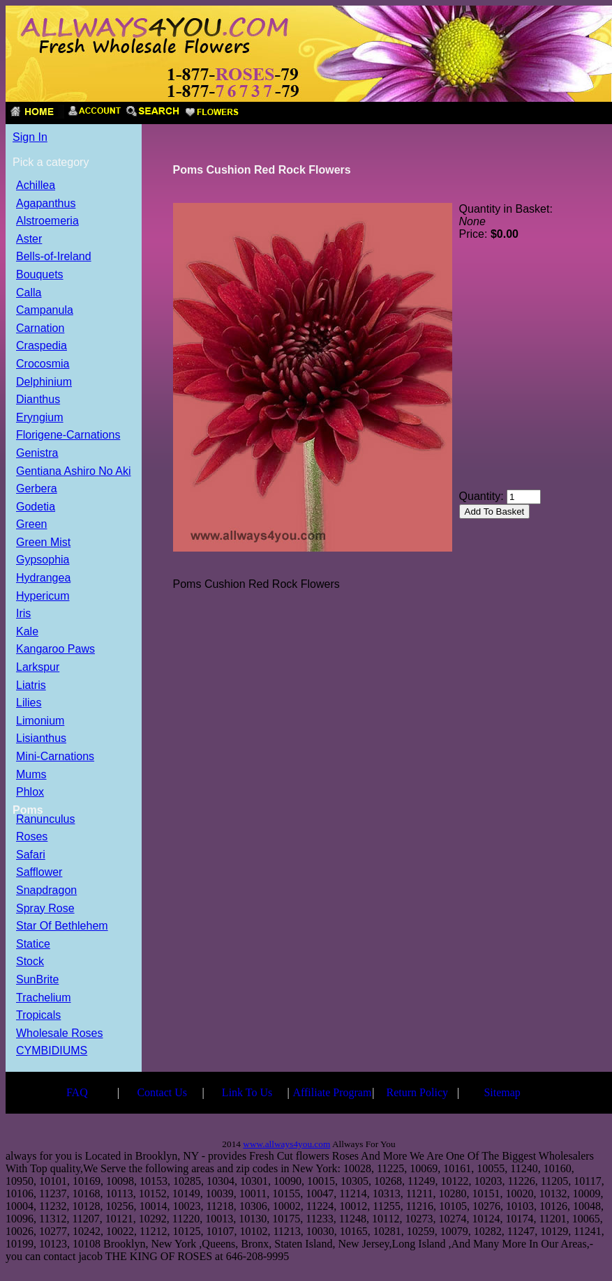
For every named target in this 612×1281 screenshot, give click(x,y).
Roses (31, 837)
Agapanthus (45, 204)
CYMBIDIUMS (51, 1051)
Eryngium (40, 418)
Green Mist (43, 542)
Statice (33, 944)
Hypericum (42, 596)
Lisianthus (41, 738)
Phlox (30, 792)
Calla (28, 293)
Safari (30, 855)
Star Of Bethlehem (62, 926)
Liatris (31, 685)
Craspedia (41, 346)
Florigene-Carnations (68, 435)
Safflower (39, 872)
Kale (27, 632)
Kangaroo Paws (55, 649)
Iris (23, 614)
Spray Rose (45, 909)
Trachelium (43, 998)
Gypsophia (43, 560)
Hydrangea (43, 578)
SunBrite (37, 980)
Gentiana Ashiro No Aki (73, 471)
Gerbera (36, 489)
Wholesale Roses (59, 1033)
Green (31, 524)
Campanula (44, 310)
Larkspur (37, 667)
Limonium (40, 721)
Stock (30, 962)
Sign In (30, 137)
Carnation (40, 328)
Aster (29, 239)
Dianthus (38, 399)
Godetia (35, 507)
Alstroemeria (47, 221)
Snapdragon (46, 890)
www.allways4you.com (286, 1144)
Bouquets (40, 275)
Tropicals (38, 1015)
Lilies (28, 703)
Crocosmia (42, 364)
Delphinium (44, 382)
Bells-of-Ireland (53, 256)
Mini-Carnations (55, 756)
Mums (31, 775)
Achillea (35, 185)
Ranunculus (45, 819)
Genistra (37, 453)
